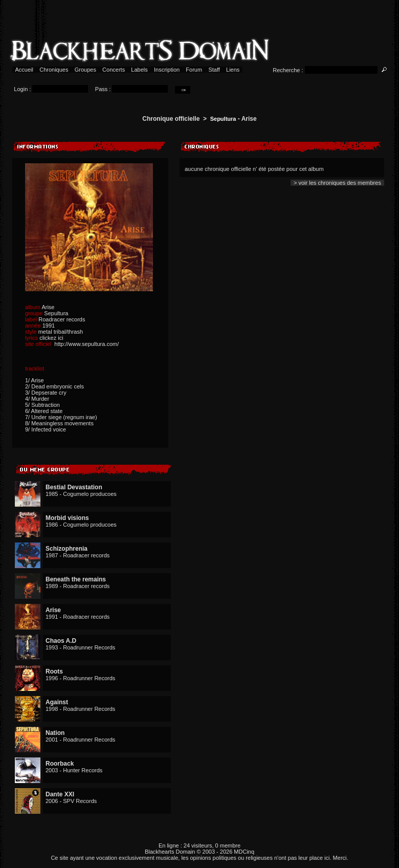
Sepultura (223, 119)
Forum (194, 70)
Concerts (113, 70)
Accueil (24, 70)
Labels (139, 70)
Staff (214, 70)
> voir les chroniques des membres (337, 183)
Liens (233, 70)
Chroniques (53, 70)
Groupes (85, 70)
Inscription (167, 70)
